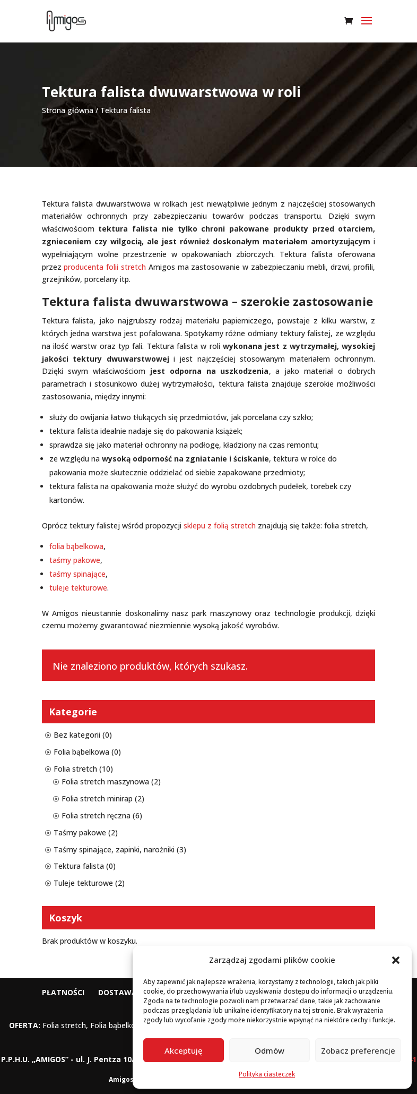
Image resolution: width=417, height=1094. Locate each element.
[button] (395, 960)
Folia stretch (75, 769)
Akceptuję (183, 1050)
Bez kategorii (77, 735)
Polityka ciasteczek (267, 1074)
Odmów (269, 1050)
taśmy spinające (77, 574)
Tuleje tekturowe (83, 883)
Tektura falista (79, 866)
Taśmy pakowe (80, 832)
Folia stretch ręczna (96, 815)
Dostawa (117, 992)
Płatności (63, 992)
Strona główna (67, 110)
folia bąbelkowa (76, 546)
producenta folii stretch (105, 267)
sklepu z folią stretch (220, 525)
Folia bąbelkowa (81, 752)
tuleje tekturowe (78, 588)
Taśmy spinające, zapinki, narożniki (114, 849)
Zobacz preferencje (358, 1050)
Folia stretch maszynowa (105, 781)
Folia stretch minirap (97, 798)
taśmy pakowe (74, 560)
